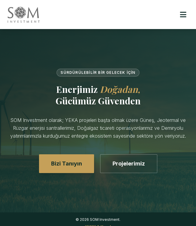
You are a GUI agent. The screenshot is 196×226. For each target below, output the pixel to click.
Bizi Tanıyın (66, 163)
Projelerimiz (129, 163)
